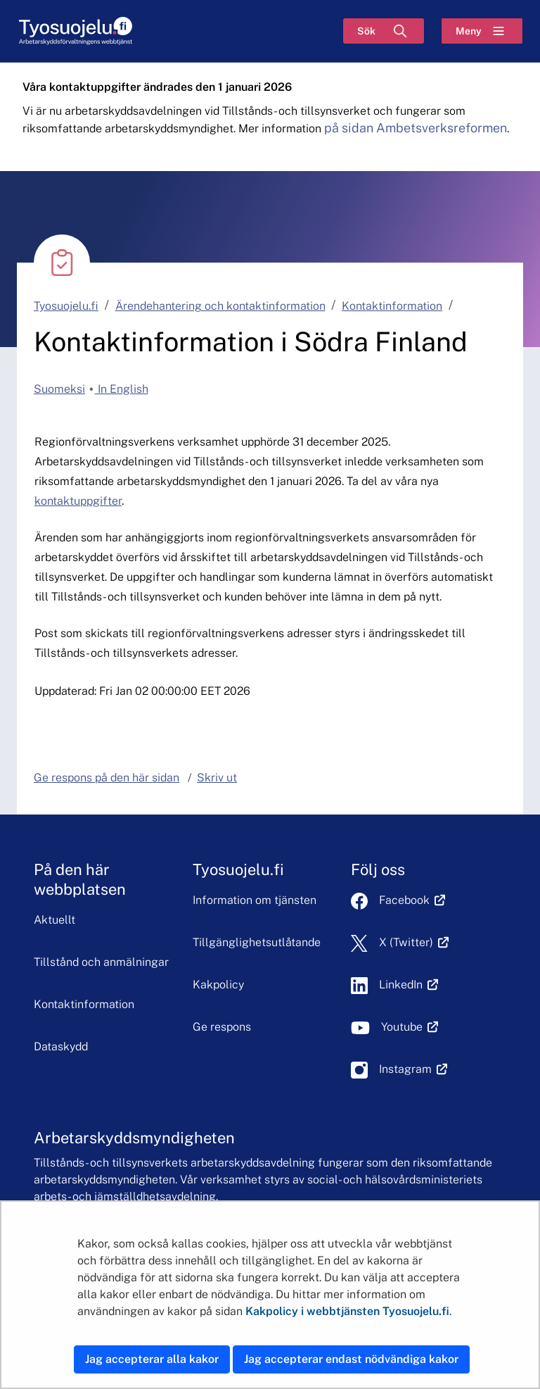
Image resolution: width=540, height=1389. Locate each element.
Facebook (412, 900)
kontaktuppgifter (78, 501)
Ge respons (222, 1026)
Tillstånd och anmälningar (101, 962)
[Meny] (482, 31)
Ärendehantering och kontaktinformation (220, 306)
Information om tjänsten (254, 900)
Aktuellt (54, 919)
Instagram (413, 1069)
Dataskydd (61, 1046)
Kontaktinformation (392, 306)
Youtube (409, 1026)
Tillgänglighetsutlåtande (257, 942)
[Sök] (383, 31)
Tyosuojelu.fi (66, 306)
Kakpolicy (218, 984)
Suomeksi (59, 389)
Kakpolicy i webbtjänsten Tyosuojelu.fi (347, 1311)
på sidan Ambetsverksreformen (415, 127)
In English (121, 389)
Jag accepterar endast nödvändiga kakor (351, 1359)
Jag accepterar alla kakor (152, 1359)
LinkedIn (408, 984)
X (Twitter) (414, 942)
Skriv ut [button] (217, 777)
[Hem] (75, 31)
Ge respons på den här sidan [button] (106, 777)
